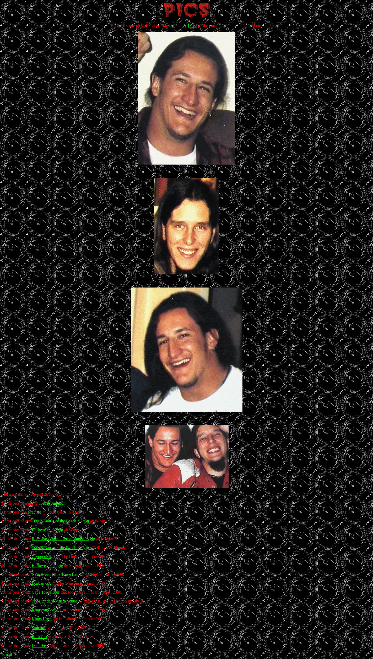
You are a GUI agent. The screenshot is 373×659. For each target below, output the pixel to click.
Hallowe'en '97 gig (47, 530)
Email (7, 654)
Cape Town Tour (46, 592)
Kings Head (42, 619)
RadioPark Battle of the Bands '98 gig (63, 539)
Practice (35, 512)
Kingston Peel (43, 610)
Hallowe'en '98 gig (47, 565)
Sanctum (39, 628)
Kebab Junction (52, 503)
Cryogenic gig (44, 556)
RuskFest (39, 636)
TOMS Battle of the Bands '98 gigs (61, 547)
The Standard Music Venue (54, 601)
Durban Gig (42, 583)
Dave (192, 25)
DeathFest (40, 645)
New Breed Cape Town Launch (58, 574)
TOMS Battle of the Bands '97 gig (60, 521)
